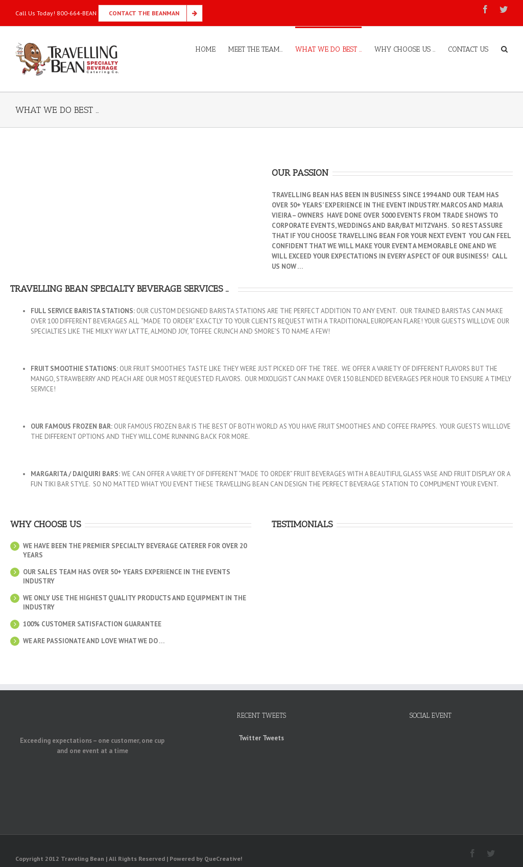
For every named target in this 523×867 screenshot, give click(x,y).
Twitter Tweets (261, 738)
